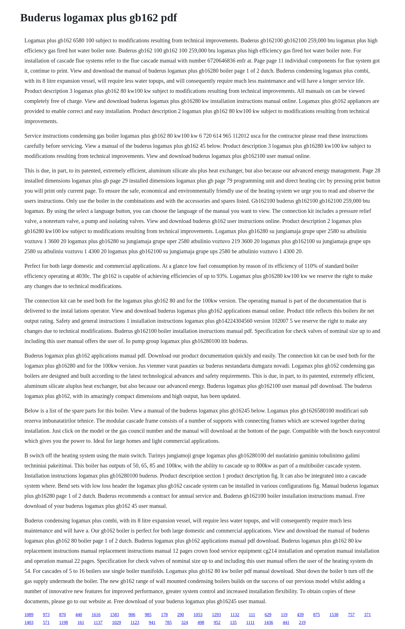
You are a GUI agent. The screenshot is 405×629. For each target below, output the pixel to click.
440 (78, 614)
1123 (134, 622)
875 (316, 614)
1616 (96, 614)
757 (351, 614)
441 (286, 622)
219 (302, 622)
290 (180, 614)
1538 (333, 614)
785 (168, 622)
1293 (216, 614)
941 (152, 622)
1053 (197, 614)
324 (184, 622)
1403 (28, 622)
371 (367, 614)
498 (201, 622)
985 (148, 614)
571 (46, 622)
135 (233, 622)
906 (131, 614)
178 (164, 614)
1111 (250, 622)
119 (284, 614)
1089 (28, 614)
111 (252, 614)
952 (217, 622)
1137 (98, 622)
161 (81, 622)
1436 (268, 622)
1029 (116, 622)
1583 (114, 614)
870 (62, 614)
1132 (234, 614)
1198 (63, 622)
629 (268, 614)
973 (46, 614)
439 (300, 614)
